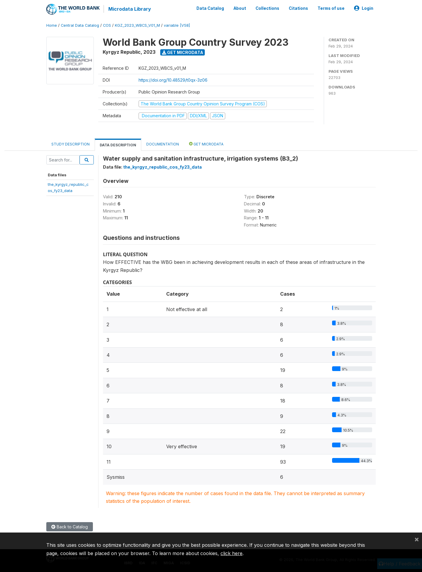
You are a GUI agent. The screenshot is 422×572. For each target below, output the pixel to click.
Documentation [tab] (162, 144)
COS (107, 25)
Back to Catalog (69, 526)
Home (51, 25)
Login (363, 8)
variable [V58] (177, 25)
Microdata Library (129, 9)
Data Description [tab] (118, 144)
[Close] (416, 539)
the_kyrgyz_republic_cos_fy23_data (162, 166)
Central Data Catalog (80, 25)
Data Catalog (210, 8)
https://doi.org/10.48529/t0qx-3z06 (173, 79)
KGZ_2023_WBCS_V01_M (137, 25)
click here (231, 553)
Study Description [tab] (70, 144)
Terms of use (331, 8)
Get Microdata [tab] (206, 143)
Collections (267, 8)
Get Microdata (182, 52)
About (240, 8)
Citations (298, 8)
